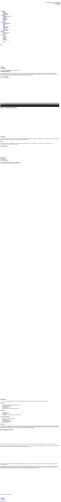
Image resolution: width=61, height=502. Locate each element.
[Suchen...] (7, 41)
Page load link (2, 501)
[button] (2, 136)
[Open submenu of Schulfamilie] (5, 15)
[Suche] (3, 42)
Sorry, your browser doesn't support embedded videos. (29, 92)
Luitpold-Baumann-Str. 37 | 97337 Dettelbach (53, 2)
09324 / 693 (58, 4)
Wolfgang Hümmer (8, 70)
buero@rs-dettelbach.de (56, 3)
